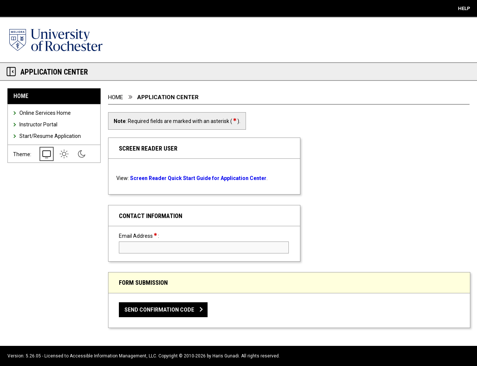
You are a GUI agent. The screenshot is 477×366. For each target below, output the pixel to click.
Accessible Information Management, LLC (113, 356)
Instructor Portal (38, 124)
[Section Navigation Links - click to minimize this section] (11, 71)
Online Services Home (45, 113)
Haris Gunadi (225, 356)
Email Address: (152, 236)
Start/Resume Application (50, 136)
